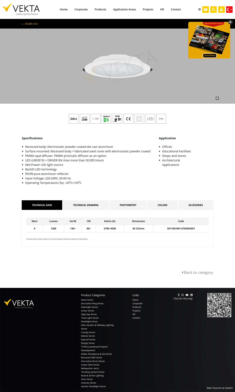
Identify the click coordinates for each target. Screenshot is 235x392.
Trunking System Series (92, 372)
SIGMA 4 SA (30, 23)
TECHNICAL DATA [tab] (42, 205)
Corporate (137, 303)
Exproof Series (88, 339)
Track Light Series (90, 317)
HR (133, 314)
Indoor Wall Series (90, 364)
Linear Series (87, 310)
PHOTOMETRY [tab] (128, 205)
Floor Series (87, 379)
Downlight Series (89, 307)
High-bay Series (89, 314)
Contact (136, 317)
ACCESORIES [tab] (196, 205)
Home (135, 299)
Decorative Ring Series (92, 303)
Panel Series (87, 299)
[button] (17, 66)
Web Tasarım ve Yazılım (220, 388)
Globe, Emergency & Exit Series (96, 353)
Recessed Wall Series (91, 357)
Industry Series (88, 382)
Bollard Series (88, 335)
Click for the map (183, 298)
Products (136, 307)
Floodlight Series (89, 321)
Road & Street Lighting (92, 375)
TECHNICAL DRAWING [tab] (86, 205)
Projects (136, 310)
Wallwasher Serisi (90, 368)
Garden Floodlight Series (93, 386)
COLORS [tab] (162, 205)
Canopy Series (88, 332)
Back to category (197, 272)
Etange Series (88, 343)
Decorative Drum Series (93, 361)
